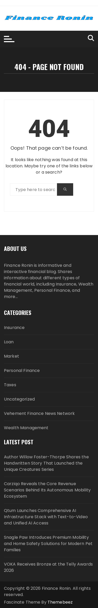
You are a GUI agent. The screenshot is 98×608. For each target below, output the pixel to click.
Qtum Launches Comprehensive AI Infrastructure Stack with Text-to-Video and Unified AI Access (46, 517)
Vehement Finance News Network (39, 413)
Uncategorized (19, 399)
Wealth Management (26, 428)
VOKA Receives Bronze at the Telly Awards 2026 (48, 567)
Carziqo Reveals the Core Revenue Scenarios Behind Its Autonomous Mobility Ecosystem (47, 490)
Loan (9, 342)
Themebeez (60, 602)
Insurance (14, 328)
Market (11, 356)
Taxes (10, 385)
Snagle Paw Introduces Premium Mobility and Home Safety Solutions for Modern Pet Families (48, 543)
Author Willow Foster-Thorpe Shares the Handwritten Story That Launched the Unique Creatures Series (46, 463)
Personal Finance (22, 370)
